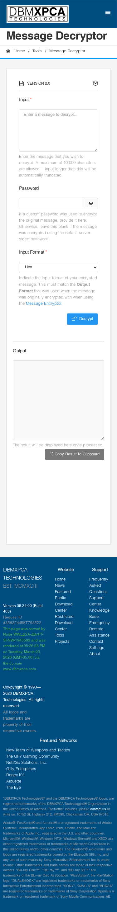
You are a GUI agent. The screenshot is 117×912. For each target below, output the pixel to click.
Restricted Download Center (64, 623)
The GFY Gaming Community (32, 757)
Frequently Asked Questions (98, 586)
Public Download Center (64, 604)
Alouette (13, 782)
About (94, 654)
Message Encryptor (43, 304)
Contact (96, 642)
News (60, 586)
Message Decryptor (67, 51)
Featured (63, 592)
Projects (62, 642)
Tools (37, 51)
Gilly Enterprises (21, 769)
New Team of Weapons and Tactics (38, 751)
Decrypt (82, 319)
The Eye (13, 788)
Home (15, 51)
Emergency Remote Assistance (99, 629)
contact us (98, 809)
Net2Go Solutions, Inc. (26, 763)
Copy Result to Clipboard (75, 454)
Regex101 (15, 775)
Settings (96, 648)
